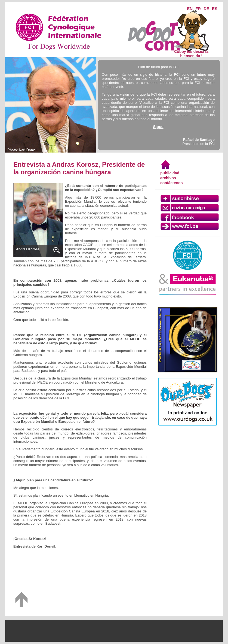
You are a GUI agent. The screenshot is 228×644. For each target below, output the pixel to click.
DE (206, 8)
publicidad (169, 173)
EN (190, 8)
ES (214, 8)
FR (198, 8)
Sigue (158, 126)
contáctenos (171, 183)
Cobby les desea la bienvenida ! (191, 52)
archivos (168, 178)
